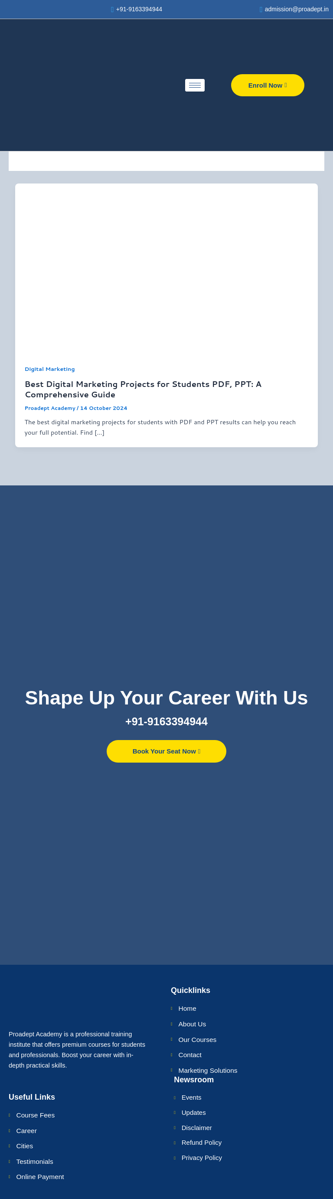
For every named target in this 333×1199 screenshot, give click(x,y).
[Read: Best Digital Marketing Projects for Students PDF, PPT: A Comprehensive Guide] (166, 269)
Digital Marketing (49, 370)
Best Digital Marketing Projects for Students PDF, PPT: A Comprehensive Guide (142, 390)
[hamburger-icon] (195, 86)
